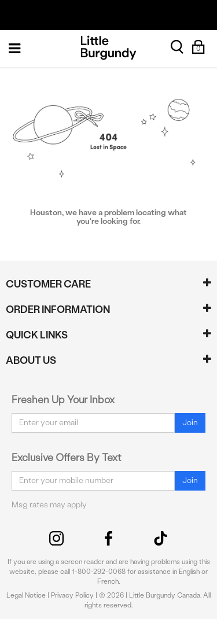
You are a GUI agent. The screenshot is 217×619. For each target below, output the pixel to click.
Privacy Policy (72, 595)
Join (190, 423)
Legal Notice (26, 595)
